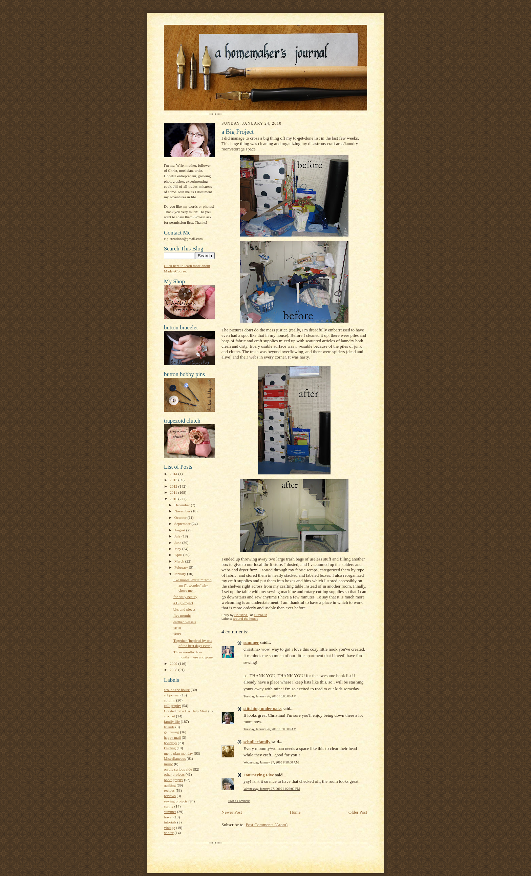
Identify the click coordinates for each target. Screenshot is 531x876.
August (180, 530)
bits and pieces (184, 609)
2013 (174, 480)
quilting (170, 785)
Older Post (357, 812)
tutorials (170, 822)
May (178, 549)
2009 (177, 634)
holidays (170, 743)
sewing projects (176, 801)
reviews (170, 796)
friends (169, 727)
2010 (174, 499)
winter (169, 833)
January (180, 574)
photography (173, 780)
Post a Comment (239, 801)
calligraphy (172, 706)
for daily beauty (185, 597)
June (178, 543)
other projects (174, 774)
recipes (169, 790)
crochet (169, 716)
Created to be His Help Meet (185, 711)
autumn (169, 700)
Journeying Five (258, 774)
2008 (174, 670)
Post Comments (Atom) (267, 824)
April (178, 555)
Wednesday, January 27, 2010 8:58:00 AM (271, 762)
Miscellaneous (175, 758)
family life (172, 721)
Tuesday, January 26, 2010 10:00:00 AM (269, 696)
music (168, 764)
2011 (174, 492)
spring (168, 806)
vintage (169, 828)
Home (295, 812)
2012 (174, 486)
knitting (170, 748)
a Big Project (183, 603)
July (178, 536)
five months (182, 615)
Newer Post (231, 812)
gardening (171, 732)
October (181, 517)
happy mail (172, 737)
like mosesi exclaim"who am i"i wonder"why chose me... (192, 585)
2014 (174, 474)
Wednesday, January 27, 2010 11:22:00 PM (271, 789)
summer (170, 812)
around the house (177, 690)
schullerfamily (256, 741)
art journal (171, 695)
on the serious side (178, 769)
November (182, 511)
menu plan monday (178, 753)
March (179, 561)
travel (168, 817)
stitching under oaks (262, 708)
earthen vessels (184, 622)
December (182, 505)
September (183, 524)
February (181, 567)
